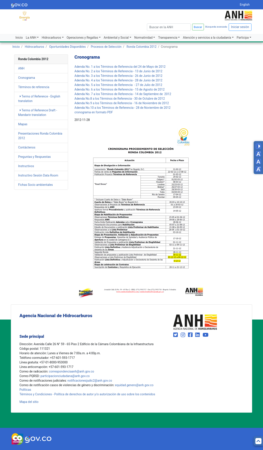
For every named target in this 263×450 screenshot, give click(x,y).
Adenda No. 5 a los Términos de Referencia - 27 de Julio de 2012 (118, 85)
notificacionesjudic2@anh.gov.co (89, 380)
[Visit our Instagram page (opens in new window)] (183, 335)
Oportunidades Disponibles (67, 46)
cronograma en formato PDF (94, 112)
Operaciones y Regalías (82, 37)
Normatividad (143, 37)
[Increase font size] (258, 169)
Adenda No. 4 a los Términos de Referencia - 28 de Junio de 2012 (119, 80)
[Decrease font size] (258, 154)
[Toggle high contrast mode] (258, 146)
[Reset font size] (258, 161)
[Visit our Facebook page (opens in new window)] (191, 335)
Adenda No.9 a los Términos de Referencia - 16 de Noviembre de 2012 (122, 103)
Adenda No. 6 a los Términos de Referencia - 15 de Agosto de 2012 (120, 89)
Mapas (23, 124)
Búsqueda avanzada (216, 26)
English (245, 4)
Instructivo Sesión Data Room (38, 175)
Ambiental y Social (116, 37)
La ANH (31, 37)
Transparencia (167, 37)
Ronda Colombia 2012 (141, 46)
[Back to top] (258, 441)
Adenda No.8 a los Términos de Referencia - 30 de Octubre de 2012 (120, 98)
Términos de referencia (33, 87)
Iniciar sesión (240, 27)
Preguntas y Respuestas (34, 156)
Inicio (19, 37)
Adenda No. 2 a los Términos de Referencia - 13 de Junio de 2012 (119, 71)
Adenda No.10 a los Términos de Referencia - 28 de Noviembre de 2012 (123, 107)
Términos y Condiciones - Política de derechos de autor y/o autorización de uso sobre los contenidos (87, 394)
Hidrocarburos (51, 37)
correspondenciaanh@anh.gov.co (71, 371)
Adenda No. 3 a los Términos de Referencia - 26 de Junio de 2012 (119, 75)
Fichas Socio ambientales (35, 184)
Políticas (25, 389)
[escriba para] (169, 27)
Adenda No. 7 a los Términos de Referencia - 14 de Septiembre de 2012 (123, 94)
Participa (243, 37)
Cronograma (26, 77)
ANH (21, 68)
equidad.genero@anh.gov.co (134, 385)
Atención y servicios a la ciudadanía (207, 37)
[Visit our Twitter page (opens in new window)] (176, 335)
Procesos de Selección (106, 46)
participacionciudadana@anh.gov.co (65, 376)
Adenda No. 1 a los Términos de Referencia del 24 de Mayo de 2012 (120, 66)
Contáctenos (26, 147)
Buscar (198, 27)
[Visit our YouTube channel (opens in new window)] (205, 335)
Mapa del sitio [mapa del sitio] (29, 402)
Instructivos (26, 166)
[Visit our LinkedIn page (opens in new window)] (198, 335)
